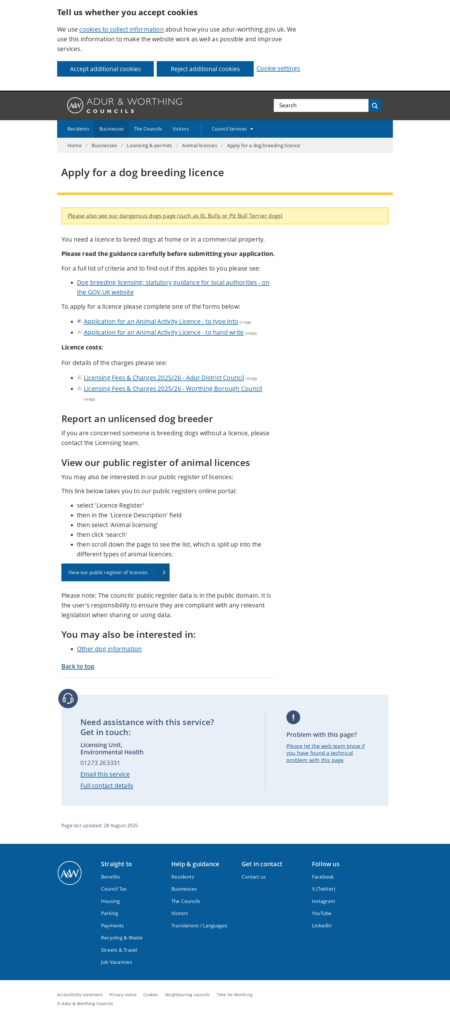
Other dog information (109, 649)
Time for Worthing (235, 994)
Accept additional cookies (105, 69)
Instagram (323, 901)
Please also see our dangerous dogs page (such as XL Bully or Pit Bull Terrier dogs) (175, 215)
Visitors (180, 129)
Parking (109, 913)
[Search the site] (321, 105)
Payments (112, 925)
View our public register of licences (108, 572)
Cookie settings (278, 68)
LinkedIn (322, 925)
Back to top (77, 666)
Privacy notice (123, 994)
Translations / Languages (199, 925)
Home (74, 145)
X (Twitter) (323, 888)
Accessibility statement (80, 994)
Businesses (111, 129)
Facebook (323, 876)
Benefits (110, 876)
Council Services (229, 129)
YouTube (321, 913)
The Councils (148, 129)
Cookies (150, 994)
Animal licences (199, 145)
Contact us (254, 876)
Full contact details (106, 786)
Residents (78, 129)
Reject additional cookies (205, 69)
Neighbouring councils (187, 994)
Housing (110, 901)
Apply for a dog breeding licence (263, 145)
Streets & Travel (119, 950)
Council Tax (114, 888)
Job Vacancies (116, 962)
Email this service (105, 774)
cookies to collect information (121, 29)
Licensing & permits (149, 145)
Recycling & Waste (122, 937)
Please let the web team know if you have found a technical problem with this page (325, 753)
